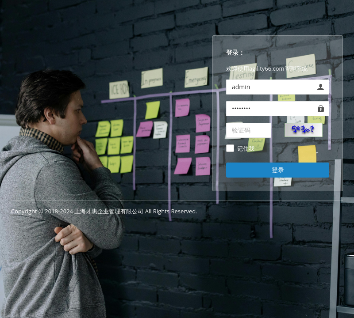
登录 (278, 170)
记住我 (245, 148)
